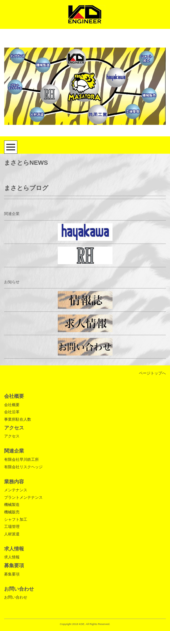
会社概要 (12, 405)
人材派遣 (12, 534)
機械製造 (12, 504)
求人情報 (12, 557)
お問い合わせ (15, 597)
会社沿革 (12, 412)
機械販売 (12, 512)
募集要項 (12, 574)
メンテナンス (15, 490)
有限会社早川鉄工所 (21, 459)
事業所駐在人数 (17, 419)
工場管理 (12, 526)
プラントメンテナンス (23, 497)
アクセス (12, 436)
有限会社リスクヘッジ (23, 467)
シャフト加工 (15, 519)
